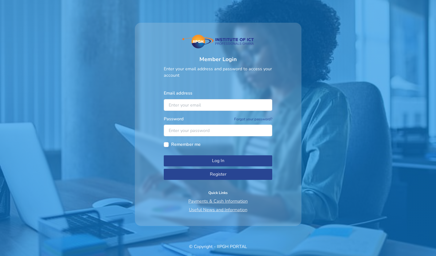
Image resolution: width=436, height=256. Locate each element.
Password (174, 119)
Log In (218, 160)
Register (218, 174)
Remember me (186, 144)
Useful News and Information (218, 210)
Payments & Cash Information (218, 201)
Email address (178, 93)
